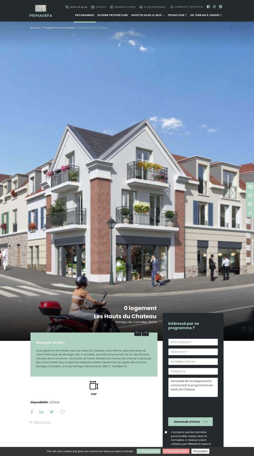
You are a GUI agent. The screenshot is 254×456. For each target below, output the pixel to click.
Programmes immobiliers (59, 27)
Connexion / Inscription (186, 7)
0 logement (140, 308)
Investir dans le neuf (146, 15)
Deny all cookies (176, 451)
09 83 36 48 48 (76, 7)
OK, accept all (148, 451)
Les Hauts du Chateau (125, 316)
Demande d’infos (187, 422)
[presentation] (190, 406)
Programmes (84, 15)
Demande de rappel (123, 7)
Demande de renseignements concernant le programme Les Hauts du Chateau (193, 387)
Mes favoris (42, 422)
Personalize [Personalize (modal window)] (200, 451)
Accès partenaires (152, 7)
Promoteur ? (177, 15)
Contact (98, 7)
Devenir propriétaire (112, 15)
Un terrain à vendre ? (206, 15)
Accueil (35, 27)
